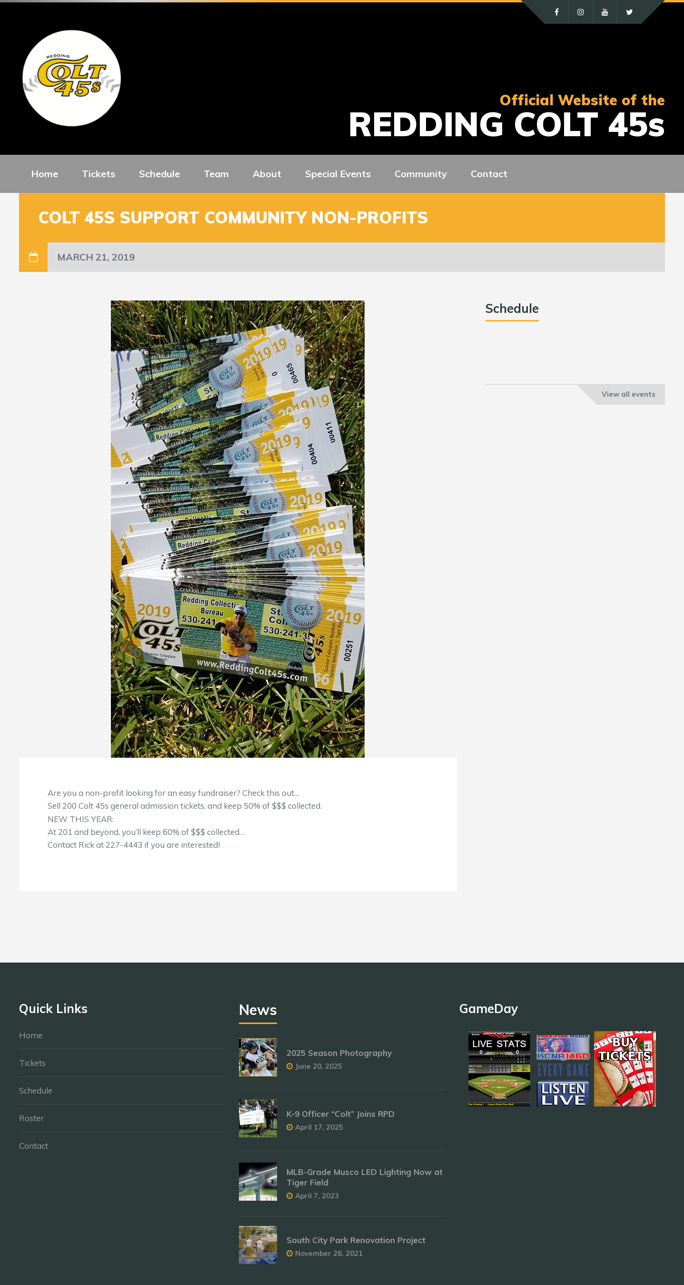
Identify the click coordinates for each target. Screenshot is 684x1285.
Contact (33, 1146)
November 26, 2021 (329, 1253)
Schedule (35, 1090)
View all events (628, 394)
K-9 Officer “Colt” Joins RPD (341, 1114)
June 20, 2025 (318, 1066)
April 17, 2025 (319, 1127)
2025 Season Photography (339, 1053)
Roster (31, 1118)
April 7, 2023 (317, 1195)
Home (30, 1035)
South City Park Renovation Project (356, 1240)
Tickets (32, 1063)
